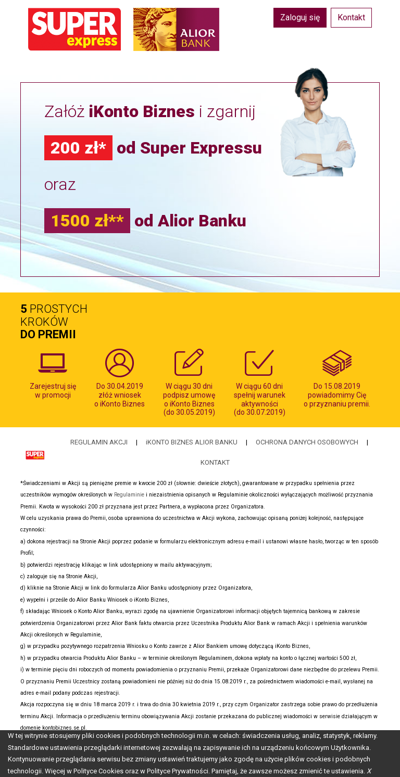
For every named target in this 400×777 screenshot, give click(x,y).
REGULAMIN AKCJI (99, 442)
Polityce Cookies (98, 771)
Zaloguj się (300, 17)
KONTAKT (215, 462)
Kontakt (351, 17)
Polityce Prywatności (177, 771)
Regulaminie (129, 494)
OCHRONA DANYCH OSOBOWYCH (307, 442)
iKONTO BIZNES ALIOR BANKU (192, 442)
